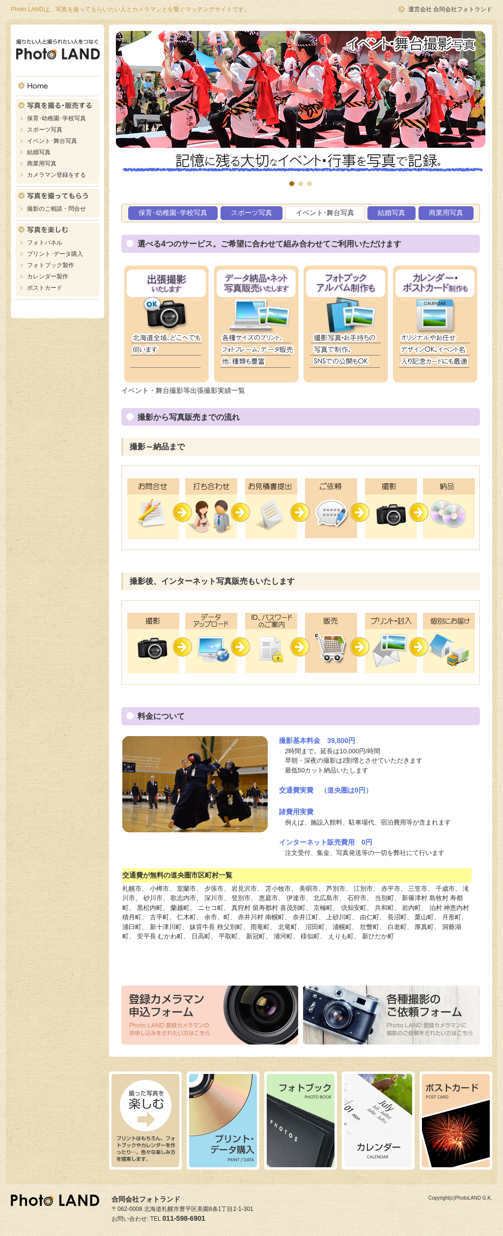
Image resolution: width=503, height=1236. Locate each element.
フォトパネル (44, 242)
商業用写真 (41, 163)
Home (57, 86)
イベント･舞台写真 (52, 140)
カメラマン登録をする (56, 174)
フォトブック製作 (50, 265)
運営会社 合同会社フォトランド (450, 9)
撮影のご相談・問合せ (56, 208)
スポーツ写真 (44, 129)
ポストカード (44, 287)
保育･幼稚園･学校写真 (56, 118)
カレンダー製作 (47, 276)
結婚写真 (39, 152)
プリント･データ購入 (55, 253)
